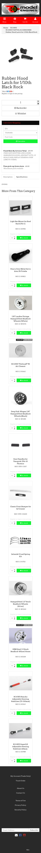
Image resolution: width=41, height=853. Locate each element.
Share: (7, 91)
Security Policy (20, 810)
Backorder (20, 108)
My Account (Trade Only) (20, 776)
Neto (27, 850)
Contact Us (20, 793)
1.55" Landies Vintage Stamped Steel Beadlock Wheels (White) (20, 319)
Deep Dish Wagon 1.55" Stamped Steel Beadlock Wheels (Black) (20, 414)
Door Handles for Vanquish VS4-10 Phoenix (20, 461)
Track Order (20, 781)
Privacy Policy (20, 805)
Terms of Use (21, 800)
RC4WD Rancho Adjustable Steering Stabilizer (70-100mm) (20, 699)
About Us (20, 788)
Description (8, 177)
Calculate (20, 141)
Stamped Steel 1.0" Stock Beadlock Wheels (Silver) (20, 604)
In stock (24, 238)
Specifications (21, 177)
